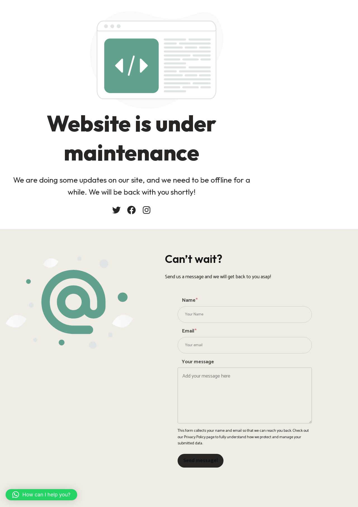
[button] (41, 494)
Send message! (200, 460)
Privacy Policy (195, 437)
